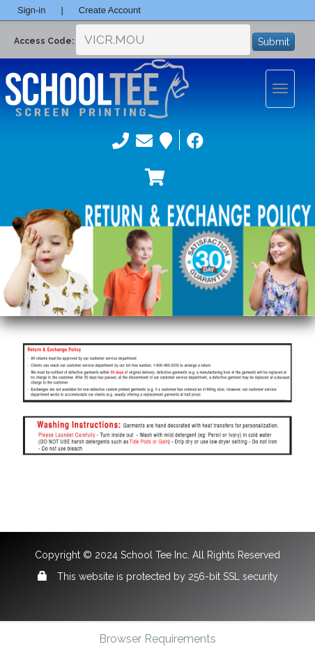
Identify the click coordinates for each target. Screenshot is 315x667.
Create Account (110, 10)
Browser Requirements (157, 638)
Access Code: (44, 41)
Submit (273, 41)
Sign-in (31, 10)
